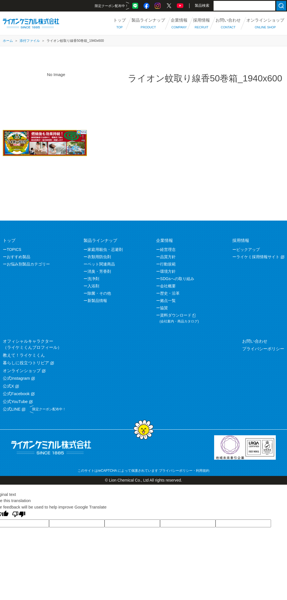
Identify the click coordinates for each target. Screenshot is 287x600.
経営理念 (168, 249)
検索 (281, 6)
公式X (8, 386)
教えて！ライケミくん (24, 355)
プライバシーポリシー (263, 348)
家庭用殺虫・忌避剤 (105, 249)
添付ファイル (30, 41)
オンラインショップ (22, 370)
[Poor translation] (18, 514)
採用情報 (240, 240)
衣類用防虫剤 (99, 257)
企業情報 (164, 240)
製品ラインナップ (100, 240)
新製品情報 (97, 300)
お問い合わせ (254, 341)
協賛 (164, 308)
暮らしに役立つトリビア (26, 362)
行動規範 (168, 264)
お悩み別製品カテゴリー (28, 264)
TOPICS (14, 249)
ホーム (8, 41)
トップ (9, 240)
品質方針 (168, 257)
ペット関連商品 (101, 264)
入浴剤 (93, 286)
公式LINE (11, 409)
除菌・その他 (99, 293)
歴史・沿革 (170, 293)
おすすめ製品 (18, 257)
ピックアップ (248, 249)
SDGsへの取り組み (177, 278)
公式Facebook (16, 393)
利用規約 (202, 471)
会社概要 (168, 286)
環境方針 (168, 271)
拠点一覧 (168, 300)
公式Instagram (16, 378)
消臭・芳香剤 (99, 271)
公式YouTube (15, 401)
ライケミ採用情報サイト (257, 257)
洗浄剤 (93, 278)
